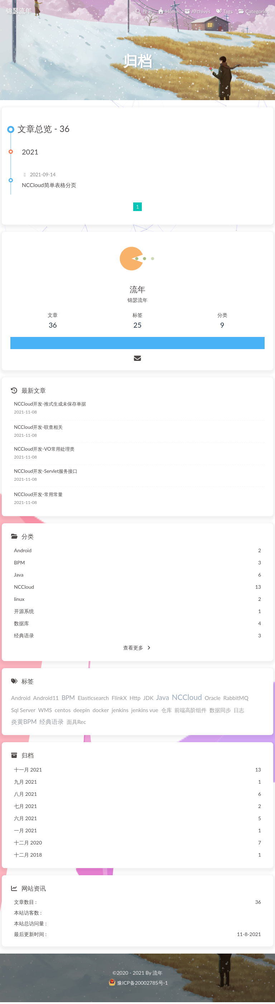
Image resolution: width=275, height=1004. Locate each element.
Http (135, 698)
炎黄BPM (24, 721)
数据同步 (220, 710)
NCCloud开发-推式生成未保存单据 (50, 404)
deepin (81, 710)
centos (63, 710)
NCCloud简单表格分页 (49, 185)
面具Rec (76, 722)
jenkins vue (144, 710)
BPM (68, 697)
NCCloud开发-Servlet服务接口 (45, 471)
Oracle (213, 698)
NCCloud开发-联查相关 (38, 427)
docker (100, 710)
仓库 (166, 710)
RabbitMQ (236, 698)
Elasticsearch (93, 698)
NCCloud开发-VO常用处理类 (44, 449)
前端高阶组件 (190, 710)
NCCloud (187, 696)
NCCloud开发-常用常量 (38, 494)
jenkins (120, 710)
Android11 (46, 698)
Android (20, 698)
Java (162, 697)
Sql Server (23, 710)
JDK (148, 698)
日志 (238, 710)
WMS (45, 710)
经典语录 (51, 721)
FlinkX (119, 698)
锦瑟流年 (19, 11)
